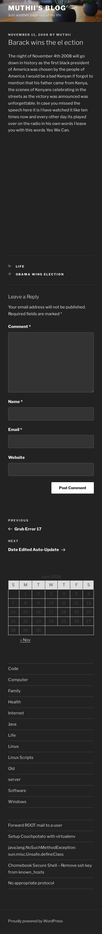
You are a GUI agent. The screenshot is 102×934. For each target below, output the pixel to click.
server (14, 779)
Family (14, 690)
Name (15, 401)
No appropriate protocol (31, 883)
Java (12, 724)
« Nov (25, 639)
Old (11, 768)
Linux (13, 746)
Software (17, 790)
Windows (17, 801)
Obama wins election (40, 274)
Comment (19, 326)
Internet (16, 713)
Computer (18, 679)
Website (16, 457)
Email (15, 429)
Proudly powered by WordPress (35, 921)
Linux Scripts (20, 757)
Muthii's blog (37, 8)
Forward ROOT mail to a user (35, 825)
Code (13, 668)
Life (20, 266)
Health (14, 702)
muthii (63, 35)
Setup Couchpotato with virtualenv (41, 836)
